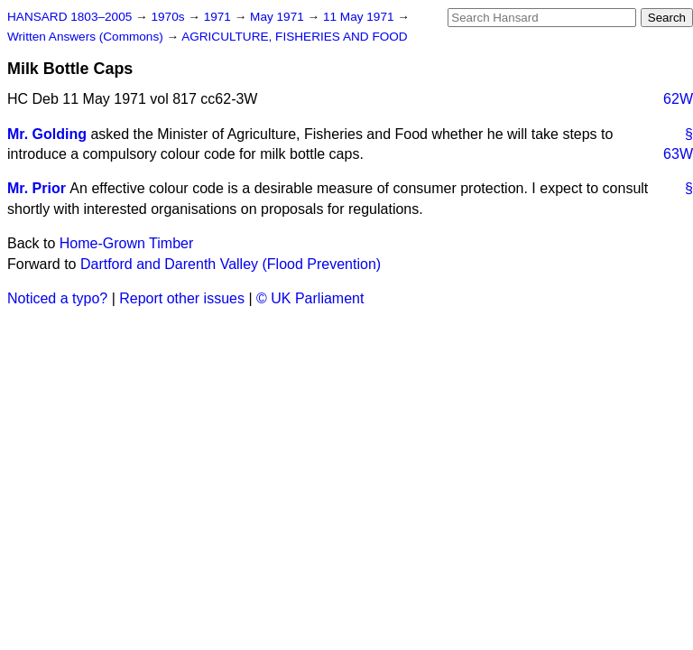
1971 (219, 16)
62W (678, 99)
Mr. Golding (47, 134)
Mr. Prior (36, 188)
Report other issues (182, 298)
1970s (169, 16)
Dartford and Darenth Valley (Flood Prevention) (230, 264)
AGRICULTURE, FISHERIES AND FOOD (294, 36)
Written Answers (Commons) (87, 36)
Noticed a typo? (57, 298)
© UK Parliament (310, 298)
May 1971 (278, 16)
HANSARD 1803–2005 (69, 16)
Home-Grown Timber (126, 243)
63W (678, 154)
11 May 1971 (360, 16)
